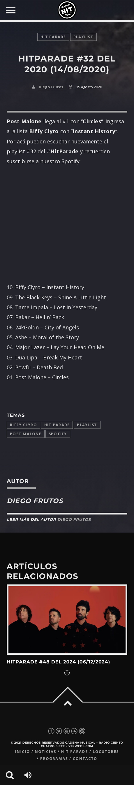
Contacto (85, 758)
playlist (83, 36)
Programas (54, 758)
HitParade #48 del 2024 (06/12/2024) (58, 662)
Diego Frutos (51, 87)
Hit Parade (53, 36)
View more (67, 619)
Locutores (106, 751)
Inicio (22, 751)
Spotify (58, 433)
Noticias (45, 751)
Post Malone (25, 433)
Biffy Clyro (23, 424)
